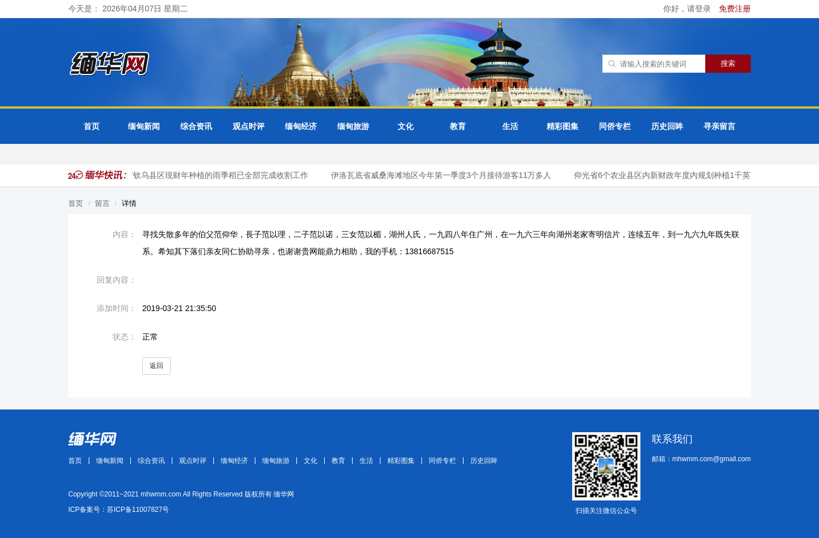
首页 (92, 126)
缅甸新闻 (144, 126)
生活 (510, 126)
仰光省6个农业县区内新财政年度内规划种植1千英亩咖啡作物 (683, 175)
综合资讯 (196, 126)
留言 (102, 203)
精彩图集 (562, 126)
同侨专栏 (615, 126)
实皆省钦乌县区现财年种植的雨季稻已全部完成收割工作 (209, 175)
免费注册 (735, 8)
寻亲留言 (719, 126)
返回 (156, 366)
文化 (405, 126)
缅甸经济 (301, 126)
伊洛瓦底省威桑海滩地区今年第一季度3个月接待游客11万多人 (442, 175)
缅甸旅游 (353, 126)
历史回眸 (667, 126)
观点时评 (248, 126)
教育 (458, 126)
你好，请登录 (688, 8)
